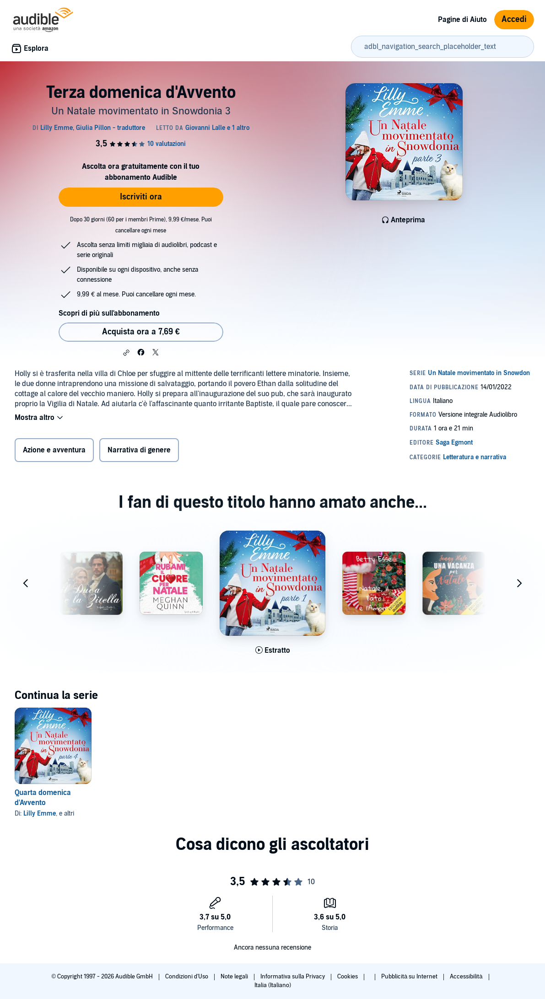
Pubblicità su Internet (410, 976)
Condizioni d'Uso (187, 976)
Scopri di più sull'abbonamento (109, 313)
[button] (126, 352)
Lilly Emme (39, 813)
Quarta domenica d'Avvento (43, 797)
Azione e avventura (54, 450)
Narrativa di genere (139, 450)
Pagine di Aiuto (462, 19)
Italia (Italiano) (272, 985)
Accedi (514, 19)
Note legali (235, 976)
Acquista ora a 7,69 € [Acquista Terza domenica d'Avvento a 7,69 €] (141, 332)
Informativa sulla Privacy (293, 976)
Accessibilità (467, 976)
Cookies (348, 976)
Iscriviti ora (141, 197)
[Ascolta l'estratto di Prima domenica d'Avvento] (273, 651)
